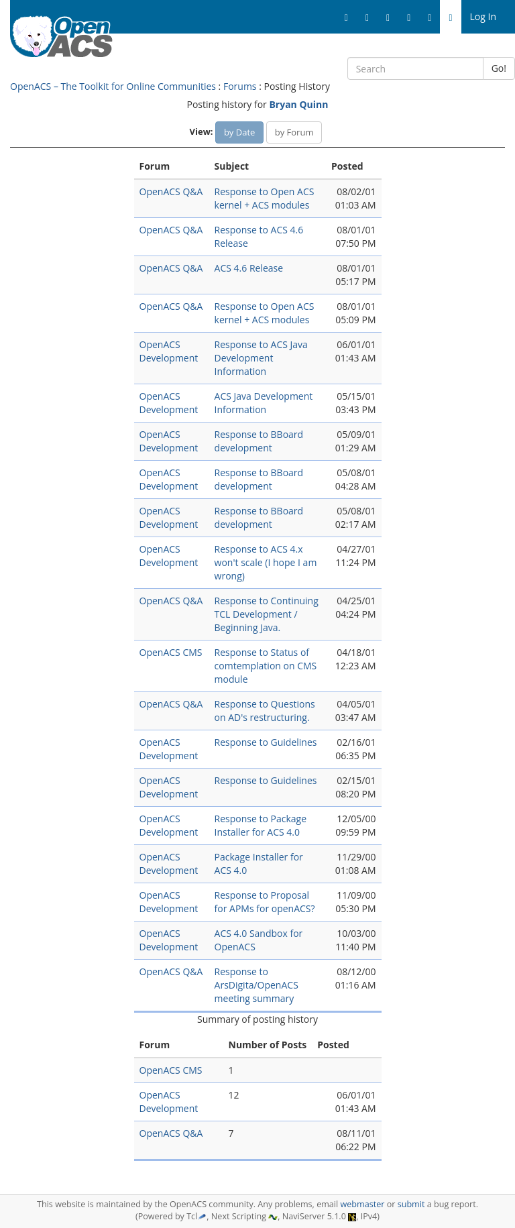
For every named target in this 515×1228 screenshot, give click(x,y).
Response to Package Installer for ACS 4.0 (260, 825)
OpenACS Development (168, 351)
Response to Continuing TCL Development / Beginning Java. (267, 614)
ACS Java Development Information (264, 403)
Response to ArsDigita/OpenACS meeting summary (256, 985)
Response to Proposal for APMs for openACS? (265, 902)
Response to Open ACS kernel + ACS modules (264, 198)
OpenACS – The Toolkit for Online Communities (113, 86)
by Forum (294, 132)
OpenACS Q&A (171, 191)
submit (411, 1204)
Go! (499, 68)
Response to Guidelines (266, 742)
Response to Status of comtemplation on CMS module (266, 665)
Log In (483, 16)
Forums (240, 86)
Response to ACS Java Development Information (261, 358)
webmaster (362, 1204)
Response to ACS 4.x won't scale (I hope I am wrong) (266, 562)
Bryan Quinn (298, 104)
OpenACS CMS (171, 652)
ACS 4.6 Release (249, 268)
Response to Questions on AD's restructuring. (265, 710)
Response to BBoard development (259, 441)
